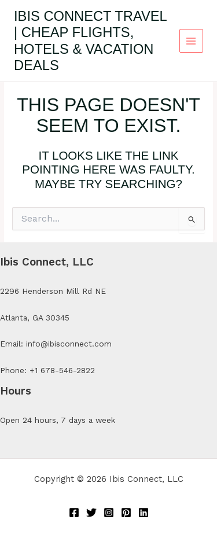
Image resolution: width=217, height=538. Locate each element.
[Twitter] (91, 512)
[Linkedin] (143, 512)
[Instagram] (109, 512)
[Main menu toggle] (191, 41)
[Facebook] (74, 512)
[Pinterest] (126, 512)
